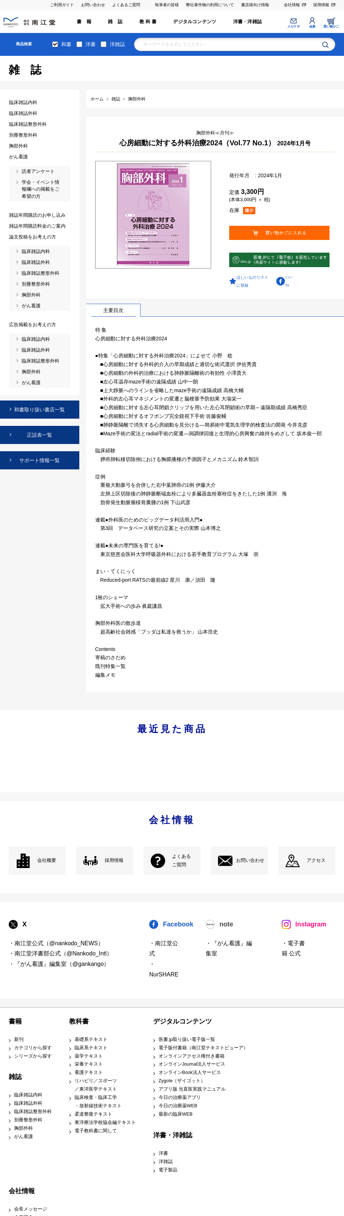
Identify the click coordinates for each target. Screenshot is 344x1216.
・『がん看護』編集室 (229, 948)
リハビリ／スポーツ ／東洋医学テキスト (96, 1085)
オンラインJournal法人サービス (192, 1064)
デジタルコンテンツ (194, 21)
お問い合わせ (93, 5)
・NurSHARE (164, 969)
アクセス (316, 860)
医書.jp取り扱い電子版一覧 (187, 1039)
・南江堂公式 (163, 948)
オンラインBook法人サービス (190, 1072)
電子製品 (168, 1170)
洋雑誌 (117, 44)
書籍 (15, 1021)
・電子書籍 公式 (293, 948)
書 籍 (84, 21)
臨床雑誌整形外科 (33, 1111)
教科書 (79, 1021)
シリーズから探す (33, 1056)
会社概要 (46, 860)
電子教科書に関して (96, 1130)
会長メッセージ (30, 1209)
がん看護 (23, 1136)
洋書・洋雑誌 (247, 21)
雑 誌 (115, 21)
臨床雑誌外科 (28, 1103)
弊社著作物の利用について (210, 5)
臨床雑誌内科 (28, 1094)
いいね (289, 281)
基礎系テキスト (91, 1039)
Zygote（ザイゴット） (182, 1080)
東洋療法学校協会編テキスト (105, 1122)
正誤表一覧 (39, 435)
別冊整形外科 (28, 1119)
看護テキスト (89, 1072)
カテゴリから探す (33, 1047)
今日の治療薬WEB (178, 1105)
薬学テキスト (89, 1056)
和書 (66, 44)
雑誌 (15, 1076)
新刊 (19, 1039)
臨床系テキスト (91, 1047)
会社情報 (292, 5)
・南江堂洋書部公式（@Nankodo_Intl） (61, 953)
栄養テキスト (89, 1064)
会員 (312, 26)
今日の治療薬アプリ (180, 1097)
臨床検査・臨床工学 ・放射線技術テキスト (98, 1101)
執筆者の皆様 (167, 5)
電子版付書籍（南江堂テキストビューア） (203, 1047)
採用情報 (321, 5)
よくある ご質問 (181, 860)
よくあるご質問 (126, 5)
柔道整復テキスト (93, 1114)
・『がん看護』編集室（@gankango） (59, 964)
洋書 (90, 44)
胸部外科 (23, 1128)
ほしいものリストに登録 (252, 281)
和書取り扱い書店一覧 (39, 409)
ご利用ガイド (62, 5)
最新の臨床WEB (176, 1114)
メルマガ (293, 26)
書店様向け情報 (255, 5)
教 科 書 (147, 21)
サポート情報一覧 (39, 460)
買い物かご (331, 26)
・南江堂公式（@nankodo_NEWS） (56, 943)
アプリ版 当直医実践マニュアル (192, 1089)
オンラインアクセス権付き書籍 (192, 1056)
